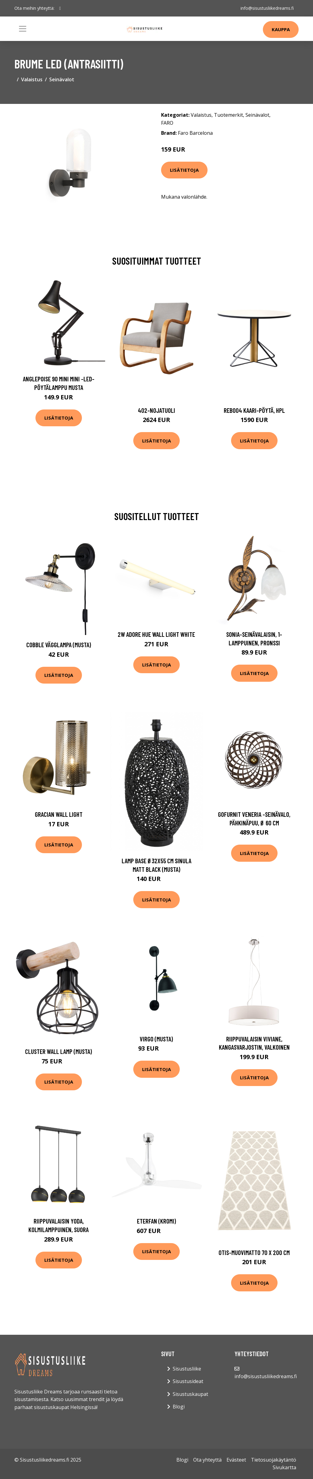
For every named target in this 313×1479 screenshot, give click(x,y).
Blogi (179, 1406)
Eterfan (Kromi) (156, 1221)
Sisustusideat (188, 1381)
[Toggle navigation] (22, 29)
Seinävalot (61, 79)
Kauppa (281, 29)
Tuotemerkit (228, 115)
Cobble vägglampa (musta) (58, 644)
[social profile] (60, 8)
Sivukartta (284, 1467)
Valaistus (31, 79)
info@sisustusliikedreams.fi (267, 8)
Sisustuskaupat (190, 1394)
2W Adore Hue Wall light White (156, 634)
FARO (167, 122)
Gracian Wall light (59, 814)
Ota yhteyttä (207, 1459)
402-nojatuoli (156, 410)
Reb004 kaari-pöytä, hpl (254, 410)
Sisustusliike (187, 1368)
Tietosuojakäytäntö (273, 1459)
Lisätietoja (184, 170)
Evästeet (236, 1459)
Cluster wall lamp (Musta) (58, 1051)
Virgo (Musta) (156, 1039)
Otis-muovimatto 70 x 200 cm (254, 1252)
